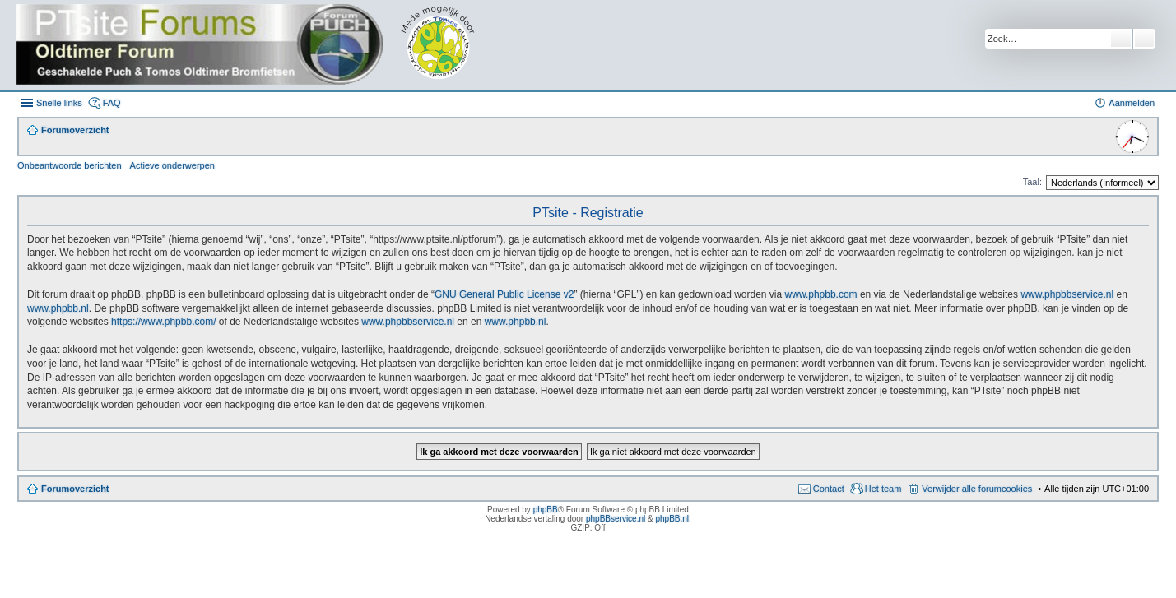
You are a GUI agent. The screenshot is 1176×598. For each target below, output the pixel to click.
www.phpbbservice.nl (1066, 294)
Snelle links (59, 103)
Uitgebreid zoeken (1144, 39)
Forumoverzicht (75, 489)
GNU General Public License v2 (504, 294)
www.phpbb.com (821, 294)
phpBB (545, 509)
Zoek (1121, 39)
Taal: (1032, 182)
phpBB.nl (672, 518)
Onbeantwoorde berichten (69, 165)
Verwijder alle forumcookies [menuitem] (977, 489)
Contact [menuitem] (828, 489)
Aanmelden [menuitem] (1132, 103)
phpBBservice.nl (615, 518)
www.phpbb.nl (58, 308)
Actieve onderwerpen (172, 165)
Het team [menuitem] (883, 489)
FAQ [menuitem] (112, 103)
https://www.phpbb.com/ (163, 321)
